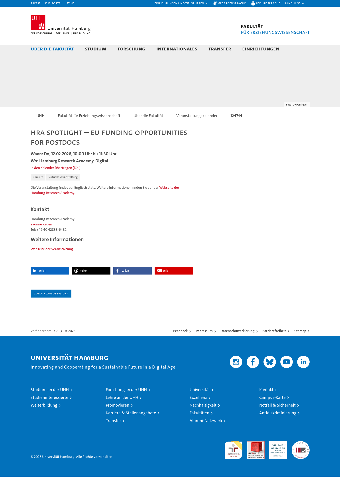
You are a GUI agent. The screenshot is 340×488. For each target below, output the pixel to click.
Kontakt (266, 401)
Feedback (180, 342)
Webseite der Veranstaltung (52, 260)
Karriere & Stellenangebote (131, 424)
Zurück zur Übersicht (51, 304)
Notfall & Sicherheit (277, 416)
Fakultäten (199, 424)
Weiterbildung (44, 416)
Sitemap (300, 342)
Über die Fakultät (52, 48)
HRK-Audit (277, 454)
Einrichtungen (260, 48)
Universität (200, 401)
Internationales (176, 48)
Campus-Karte (272, 408)
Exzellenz (198, 408)
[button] (181, 3)
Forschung (131, 48)
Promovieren (117, 416)
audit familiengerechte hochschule (233, 459)
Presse (35, 3)
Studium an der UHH (50, 401)
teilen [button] (42, 282)
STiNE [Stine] (70, 3)
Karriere (38, 188)
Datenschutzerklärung (237, 342)
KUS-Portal (53, 3)
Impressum (204, 342)
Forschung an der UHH (126, 401)
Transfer (219, 48)
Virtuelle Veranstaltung (63, 188)
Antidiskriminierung (277, 424)
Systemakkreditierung (301, 454)
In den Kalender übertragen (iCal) (56, 179)
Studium (95, 48)
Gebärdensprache (232, 3)
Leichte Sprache (268, 3)
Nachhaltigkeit (203, 416)
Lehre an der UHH (122, 408)
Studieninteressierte (49, 408)
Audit (251, 454)
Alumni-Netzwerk (206, 432)
